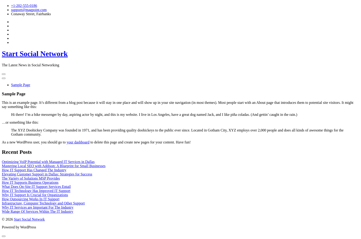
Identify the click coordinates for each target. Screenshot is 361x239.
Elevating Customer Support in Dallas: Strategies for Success (47, 174)
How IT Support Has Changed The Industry (34, 170)
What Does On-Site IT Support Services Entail (36, 187)
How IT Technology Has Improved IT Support (36, 191)
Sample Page (20, 85)
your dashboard (78, 142)
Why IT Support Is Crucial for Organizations (35, 195)
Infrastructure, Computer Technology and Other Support (43, 203)
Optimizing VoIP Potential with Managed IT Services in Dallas (48, 162)
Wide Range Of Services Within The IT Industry (37, 211)
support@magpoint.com (29, 10)
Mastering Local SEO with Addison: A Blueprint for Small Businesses (53, 166)
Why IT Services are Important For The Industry (37, 207)
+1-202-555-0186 (24, 6)
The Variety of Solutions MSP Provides (31, 178)
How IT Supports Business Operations (30, 182)
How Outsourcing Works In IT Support (30, 199)
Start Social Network (35, 54)
